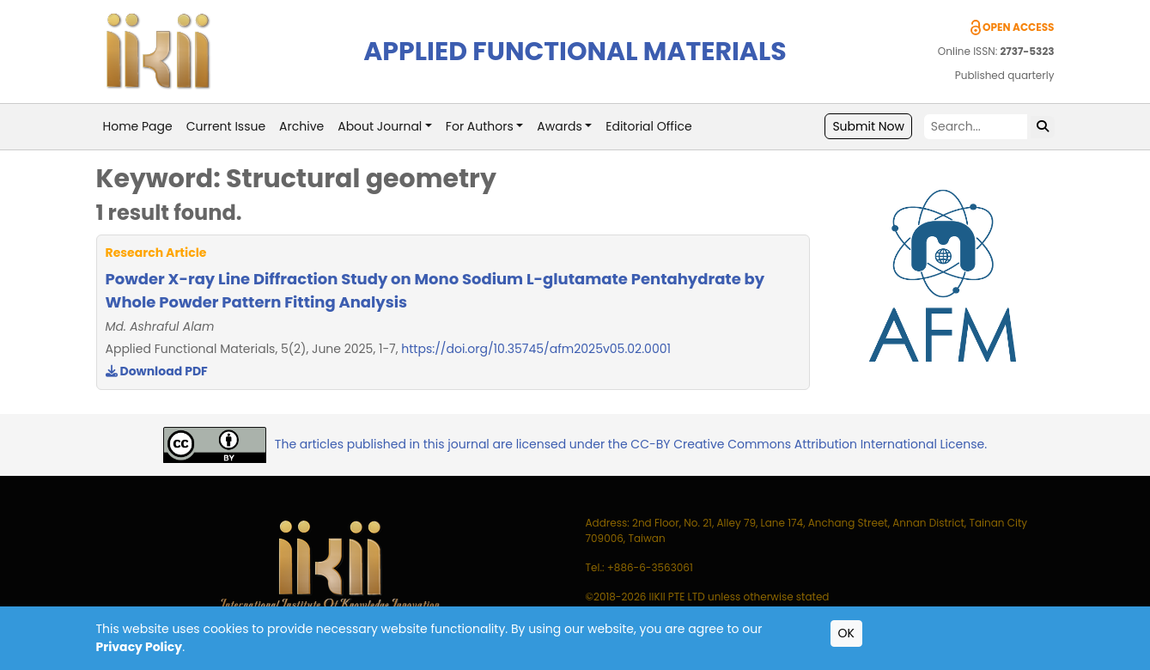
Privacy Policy (139, 646)
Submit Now (868, 126)
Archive (301, 126)
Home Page (138, 126)
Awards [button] (559, 126)
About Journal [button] (380, 126)
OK (846, 633)
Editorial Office (648, 126)
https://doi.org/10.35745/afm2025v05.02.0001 (536, 348)
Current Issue (225, 126)
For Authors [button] (480, 126)
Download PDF (157, 371)
